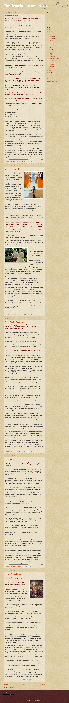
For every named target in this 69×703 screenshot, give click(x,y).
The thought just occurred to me (29, 6)
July (50, 45)
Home (24, 684)
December (52, 36)
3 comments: (19, 679)
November (52, 38)
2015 (50, 34)
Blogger (40, 700)
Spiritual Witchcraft (13, 574)
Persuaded (9, 459)
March (51, 53)
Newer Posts (7, 684)
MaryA (50, 78)
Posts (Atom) (11, 687)
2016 (50, 33)
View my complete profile (52, 81)
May (51, 49)
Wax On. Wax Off (12, 169)
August (51, 43)
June (51, 47)
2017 (50, 31)
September (52, 42)
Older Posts (41, 684)
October (51, 40)
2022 (50, 29)
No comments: (20, 161)
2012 (50, 72)
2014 (50, 68)
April (51, 51)
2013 (50, 70)
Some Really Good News (15, 322)
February (51, 64)
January (51, 66)
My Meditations (11, 16)
